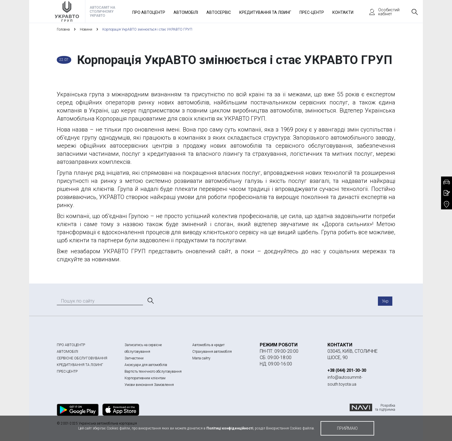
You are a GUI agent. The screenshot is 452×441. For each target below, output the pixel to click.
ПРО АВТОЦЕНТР (71, 345)
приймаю (347, 428)
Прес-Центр (312, 12)
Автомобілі (186, 12)
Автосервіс (218, 12)
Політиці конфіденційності (229, 428)
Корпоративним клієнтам (145, 378)
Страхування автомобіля (212, 352)
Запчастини (134, 358)
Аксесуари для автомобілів (146, 365)
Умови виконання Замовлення (149, 385)
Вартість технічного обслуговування (153, 371)
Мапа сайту (201, 358)
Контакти (342, 12)
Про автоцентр (148, 12)
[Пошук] (150, 300)
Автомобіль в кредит (208, 345)
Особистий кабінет (382, 12)
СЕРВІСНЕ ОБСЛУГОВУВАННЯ (82, 358)
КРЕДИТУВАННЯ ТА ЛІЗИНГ (80, 365)
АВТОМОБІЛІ (67, 352)
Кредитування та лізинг (265, 12)
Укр (385, 301)
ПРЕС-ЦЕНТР (67, 371)
